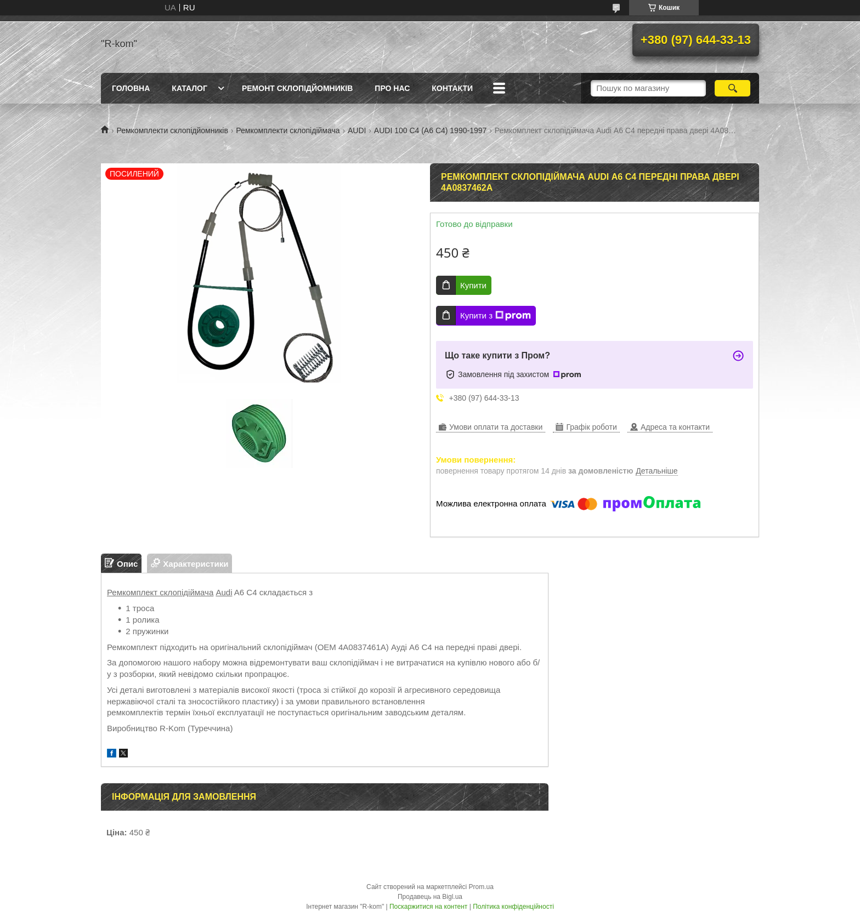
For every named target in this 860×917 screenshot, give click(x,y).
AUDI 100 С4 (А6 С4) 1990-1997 (430, 130)
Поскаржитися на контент (428, 906)
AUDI (357, 130)
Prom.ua (481, 887)
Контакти (452, 88)
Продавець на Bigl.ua (430, 897)
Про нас (392, 88)
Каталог (189, 88)
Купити (473, 285)
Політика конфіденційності (513, 906)
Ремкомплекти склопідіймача (288, 130)
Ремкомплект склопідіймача (160, 592)
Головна (131, 88)
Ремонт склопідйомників (297, 88)
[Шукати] (732, 88)
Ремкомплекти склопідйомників (172, 130)
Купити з (495, 316)
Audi (224, 592)
